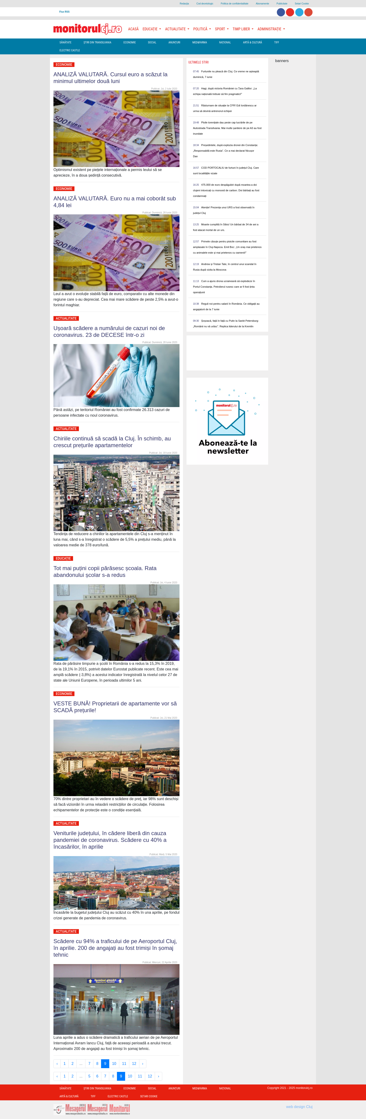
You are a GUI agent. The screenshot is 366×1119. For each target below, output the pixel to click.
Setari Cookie (302, 3)
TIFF (276, 42)
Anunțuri (174, 42)
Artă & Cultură (252, 42)
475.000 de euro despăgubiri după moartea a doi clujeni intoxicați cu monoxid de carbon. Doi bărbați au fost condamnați (226, 190)
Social (152, 42)
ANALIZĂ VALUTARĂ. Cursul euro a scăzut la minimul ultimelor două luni (110, 77)
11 (124, 1064)
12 (134, 1064)
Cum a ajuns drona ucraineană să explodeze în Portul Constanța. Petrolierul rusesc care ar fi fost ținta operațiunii (224, 287)
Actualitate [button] (176, 29)
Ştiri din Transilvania (97, 42)
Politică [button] (200, 29)
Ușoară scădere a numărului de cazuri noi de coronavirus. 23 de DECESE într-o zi (109, 331)
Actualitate (66, 318)
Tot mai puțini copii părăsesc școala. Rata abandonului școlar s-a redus (105, 571)
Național (225, 42)
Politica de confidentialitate (234, 3)
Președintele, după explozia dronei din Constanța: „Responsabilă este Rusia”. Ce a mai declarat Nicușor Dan (225, 151)
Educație (63, 558)
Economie (129, 42)
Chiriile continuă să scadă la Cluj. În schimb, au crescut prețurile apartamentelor (112, 441)
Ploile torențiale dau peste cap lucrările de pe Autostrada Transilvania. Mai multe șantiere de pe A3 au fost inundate (227, 128)
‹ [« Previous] (57, 1064)
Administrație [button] (269, 29)
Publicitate (282, 3)
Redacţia (184, 3)
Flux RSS (64, 11)
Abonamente (262, 3)
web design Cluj (299, 1107)
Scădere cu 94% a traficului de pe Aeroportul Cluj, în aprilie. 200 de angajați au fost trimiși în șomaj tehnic (115, 948)
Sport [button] (220, 29)
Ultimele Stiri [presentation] (198, 62)
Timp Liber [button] (242, 29)
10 (114, 1064)
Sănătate (65, 42)
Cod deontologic (204, 3)
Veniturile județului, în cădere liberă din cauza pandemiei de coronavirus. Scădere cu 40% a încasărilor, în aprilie (109, 840)
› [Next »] (142, 1064)
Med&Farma (199, 42)
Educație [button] (150, 29)
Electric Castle (70, 50)
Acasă (133, 29)
